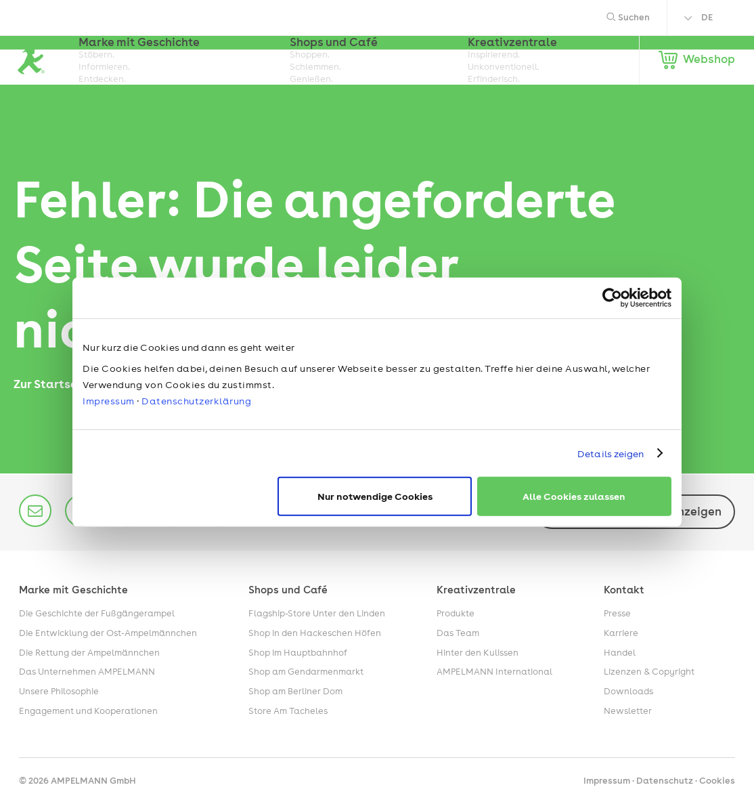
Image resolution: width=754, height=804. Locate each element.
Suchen (628, 17)
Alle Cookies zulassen (574, 496)
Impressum (109, 401)
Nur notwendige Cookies (375, 496)
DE (707, 17)
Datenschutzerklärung (196, 401)
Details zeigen (610, 453)
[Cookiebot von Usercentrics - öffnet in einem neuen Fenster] (612, 297)
